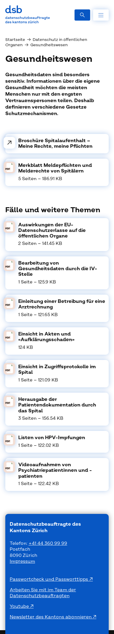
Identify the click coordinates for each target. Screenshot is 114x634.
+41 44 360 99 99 (48, 543)
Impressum (22, 561)
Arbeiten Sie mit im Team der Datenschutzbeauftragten (43, 593)
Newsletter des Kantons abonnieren (51, 617)
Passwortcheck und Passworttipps (49, 579)
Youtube (20, 606)
